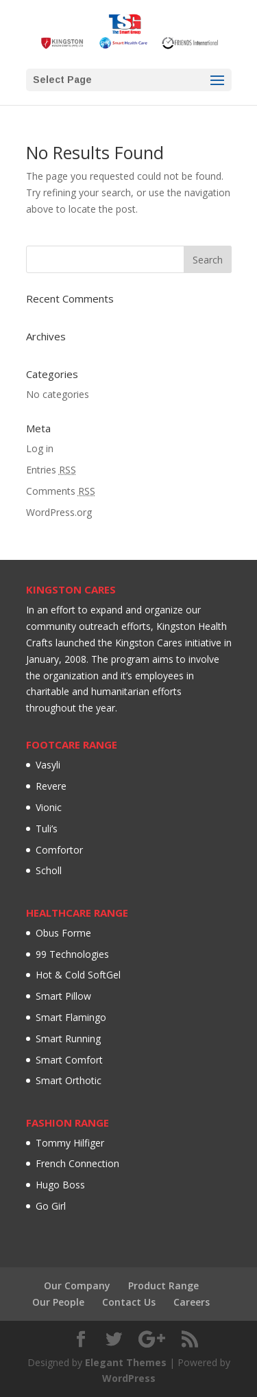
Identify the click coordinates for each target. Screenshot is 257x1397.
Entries (51, 469)
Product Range (163, 1285)
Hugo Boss (60, 1184)
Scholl (49, 870)
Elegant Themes (126, 1362)
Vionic (49, 807)
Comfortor (59, 849)
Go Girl (51, 1205)
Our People (58, 1301)
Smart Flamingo (71, 1017)
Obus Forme (63, 932)
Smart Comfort (69, 1059)
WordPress (129, 1378)
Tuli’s (47, 828)
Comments (60, 490)
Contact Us (129, 1301)
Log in (39, 448)
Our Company (77, 1285)
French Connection (77, 1163)
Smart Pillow (63, 995)
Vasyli (48, 764)
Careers (191, 1301)
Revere (51, 786)
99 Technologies (72, 954)
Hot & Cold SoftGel (78, 974)
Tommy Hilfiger (70, 1142)
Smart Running (68, 1038)
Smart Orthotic (68, 1080)
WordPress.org (59, 512)
